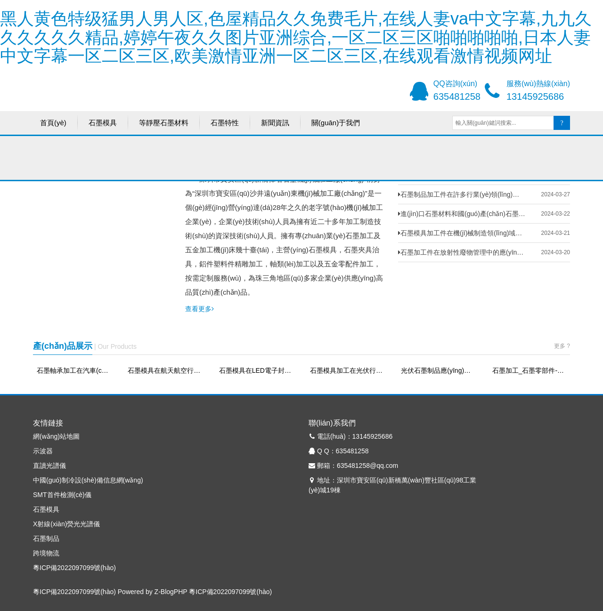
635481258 (457, 96)
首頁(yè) (53, 124)
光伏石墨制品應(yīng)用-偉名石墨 (438, 370)
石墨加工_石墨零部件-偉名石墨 (529, 370)
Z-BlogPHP (171, 591)
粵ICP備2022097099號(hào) (74, 567)
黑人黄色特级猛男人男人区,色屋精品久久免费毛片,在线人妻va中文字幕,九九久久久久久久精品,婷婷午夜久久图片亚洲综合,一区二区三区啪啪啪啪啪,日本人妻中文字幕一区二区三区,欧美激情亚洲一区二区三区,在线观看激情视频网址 (296, 37)
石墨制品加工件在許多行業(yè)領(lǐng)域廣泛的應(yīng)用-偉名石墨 (461, 194)
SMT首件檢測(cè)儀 (62, 494)
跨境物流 (46, 553)
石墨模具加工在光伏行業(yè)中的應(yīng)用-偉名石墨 (347, 370)
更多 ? (562, 346)
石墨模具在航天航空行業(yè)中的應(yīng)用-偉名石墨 (165, 370)
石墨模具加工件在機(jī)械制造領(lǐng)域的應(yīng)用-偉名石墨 (461, 233)
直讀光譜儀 (49, 465)
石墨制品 (46, 538)
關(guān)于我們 (335, 124)
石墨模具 (103, 124)
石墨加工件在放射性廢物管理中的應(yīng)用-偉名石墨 (461, 252)
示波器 (43, 451)
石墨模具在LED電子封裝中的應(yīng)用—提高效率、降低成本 (256, 370)
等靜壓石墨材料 (163, 124)
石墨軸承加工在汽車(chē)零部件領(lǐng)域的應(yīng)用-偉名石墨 (74, 370)
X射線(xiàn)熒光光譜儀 (66, 524)
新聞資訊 (275, 124)
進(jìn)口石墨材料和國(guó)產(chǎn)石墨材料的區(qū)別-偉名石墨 (461, 213)
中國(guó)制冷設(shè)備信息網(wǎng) (88, 480)
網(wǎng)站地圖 (56, 436)
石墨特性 (225, 124)
